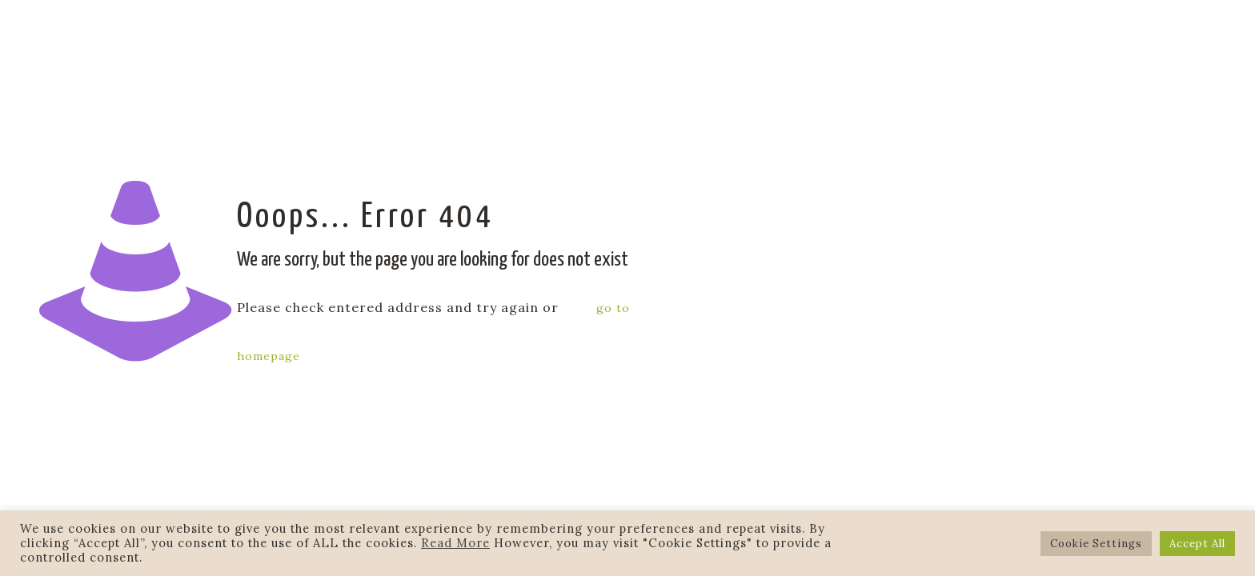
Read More (455, 542)
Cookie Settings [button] (1096, 543)
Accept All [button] (1197, 543)
